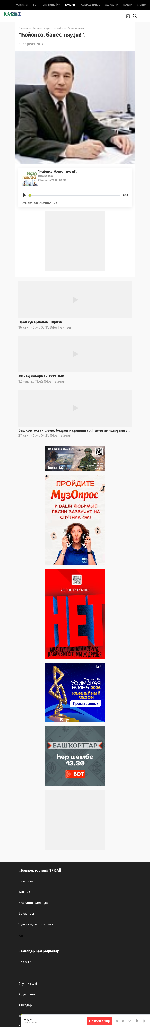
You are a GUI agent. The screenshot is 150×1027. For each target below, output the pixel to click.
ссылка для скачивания (39, 203)
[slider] (74, 195)
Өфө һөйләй (76, 28)
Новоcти (21, 4)
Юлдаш (70, 4)
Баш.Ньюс (26, 881)
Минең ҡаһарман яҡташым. (41, 376)
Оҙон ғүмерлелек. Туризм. (40, 322)
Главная (23, 28)
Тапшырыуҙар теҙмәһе (48, 28)
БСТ (35, 4)
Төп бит (24, 892)
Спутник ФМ (51, 4)
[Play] (24, 195)
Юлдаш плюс (90, 4)
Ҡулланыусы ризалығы (36, 924)
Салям (141, 4)
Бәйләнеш (26, 913)
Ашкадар (111, 4)
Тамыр (127, 4)
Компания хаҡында (33, 903)
